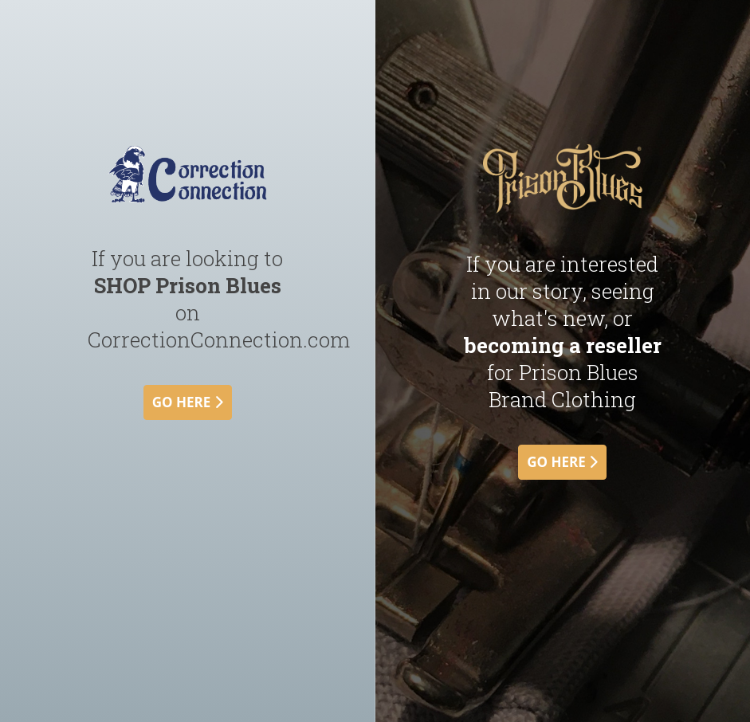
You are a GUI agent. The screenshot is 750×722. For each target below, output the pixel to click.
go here (187, 402)
